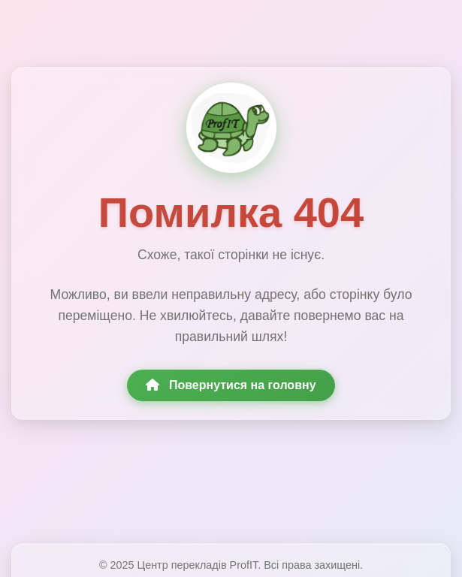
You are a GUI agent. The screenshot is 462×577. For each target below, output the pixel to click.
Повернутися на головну (231, 385)
